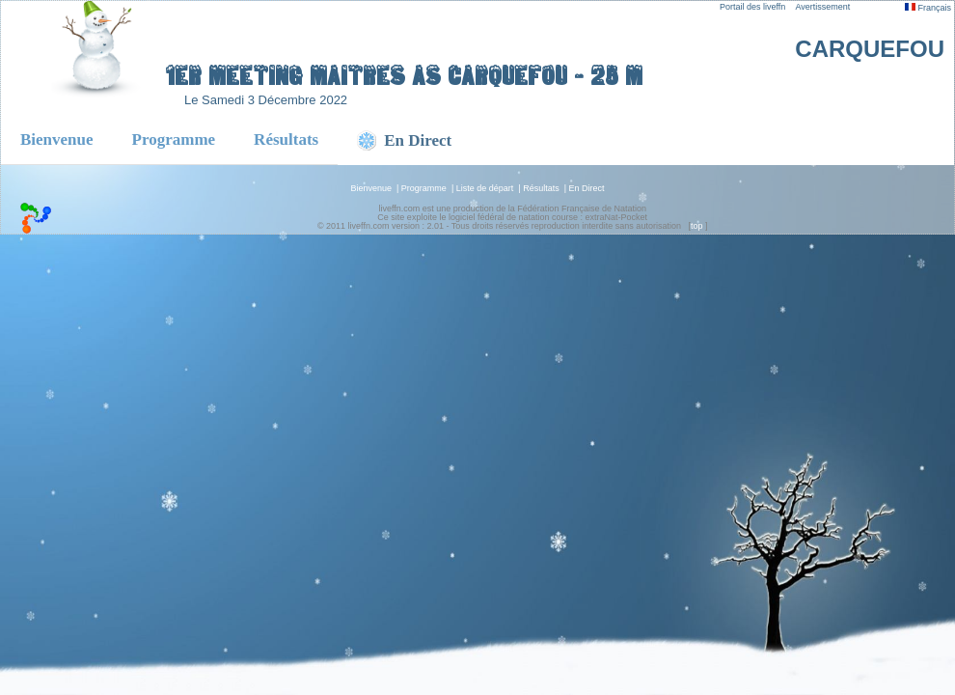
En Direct (587, 188)
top (697, 226)
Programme (174, 139)
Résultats (286, 139)
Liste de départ (485, 188)
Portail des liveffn (752, 7)
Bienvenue (57, 139)
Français (928, 8)
